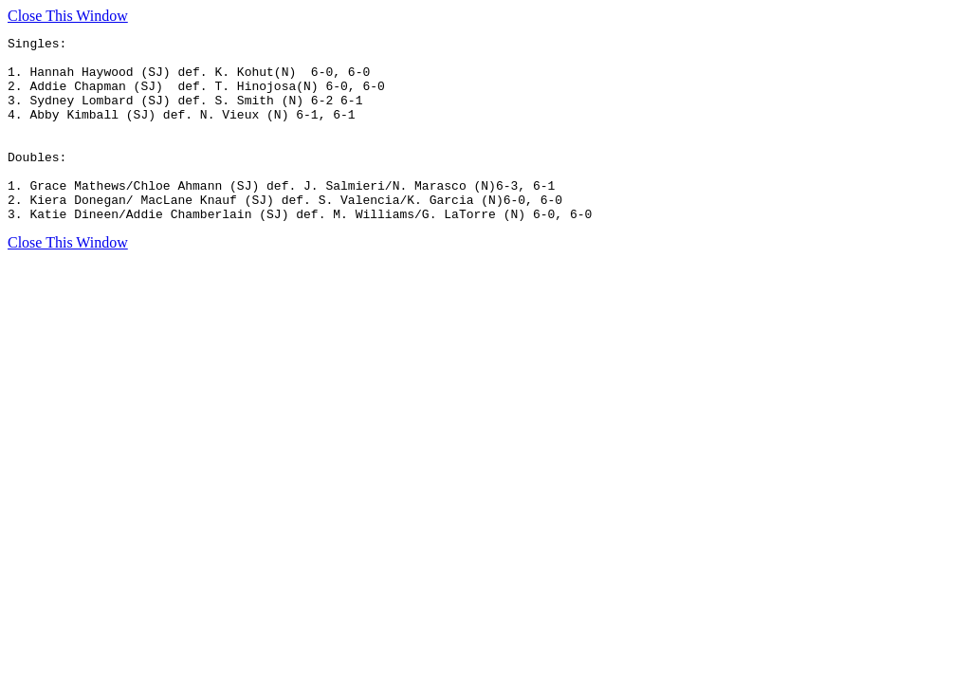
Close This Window (68, 16)
